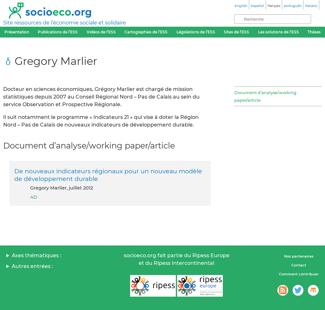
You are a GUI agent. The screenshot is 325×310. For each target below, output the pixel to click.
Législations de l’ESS (195, 32)
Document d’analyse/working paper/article (265, 96)
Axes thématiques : (36, 255)
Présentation (16, 32)
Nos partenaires (299, 256)
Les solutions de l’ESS (278, 32)
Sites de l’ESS (236, 32)
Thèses (314, 32)
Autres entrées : (32, 266)
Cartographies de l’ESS (146, 32)
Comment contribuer (299, 274)
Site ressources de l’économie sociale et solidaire (64, 23)
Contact (298, 265)
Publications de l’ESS (58, 32)
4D (33, 197)
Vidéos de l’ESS (101, 32)
